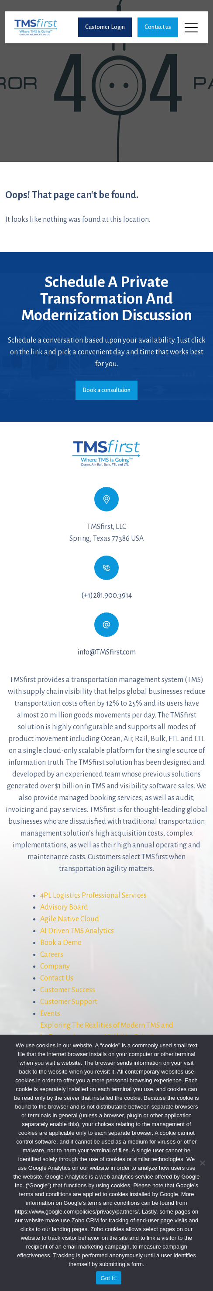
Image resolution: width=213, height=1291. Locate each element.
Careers (51, 955)
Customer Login (105, 27)
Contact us (157, 27)
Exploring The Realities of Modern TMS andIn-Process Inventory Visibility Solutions (106, 1031)
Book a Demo (61, 943)
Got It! (108, 1278)
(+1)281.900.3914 (106, 595)
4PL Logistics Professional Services (93, 895)
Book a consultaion (106, 390)
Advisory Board (64, 907)
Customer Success (67, 990)
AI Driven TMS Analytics (77, 931)
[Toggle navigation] (192, 27)
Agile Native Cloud (69, 919)
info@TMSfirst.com (106, 652)
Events (50, 1014)
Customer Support (68, 1002)
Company (55, 966)
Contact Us (56, 978)
